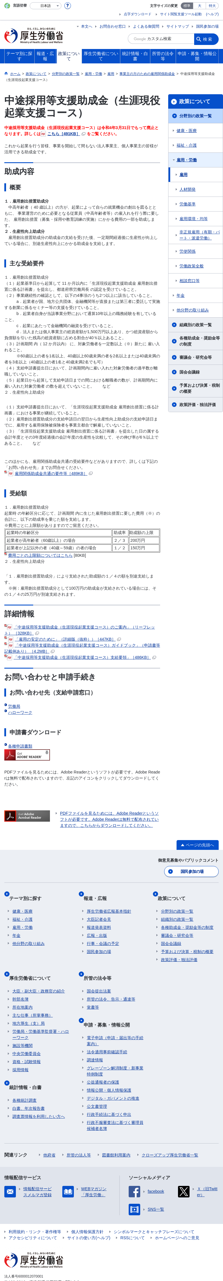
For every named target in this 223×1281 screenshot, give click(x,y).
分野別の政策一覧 (195, 116)
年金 (181, 295)
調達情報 (95, 1036)
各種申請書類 (20, 746)
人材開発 (187, 189)
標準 (186, 6)
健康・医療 (187, 130)
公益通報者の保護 (103, 1059)
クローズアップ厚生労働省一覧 (170, 1131)
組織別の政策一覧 (195, 324)
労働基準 (187, 204)
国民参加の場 (207, 26)
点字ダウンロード (137, 14)
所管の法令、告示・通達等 (111, 983)
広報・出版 (97, 927)
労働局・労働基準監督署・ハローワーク (40, 1018)
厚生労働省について (33, 965)
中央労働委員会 (26, 1037)
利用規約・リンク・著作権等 (35, 1208)
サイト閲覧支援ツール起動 (181, 14)
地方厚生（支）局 (28, 1007)
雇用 (183, 174)
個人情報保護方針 (87, 1208)
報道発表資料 (99, 918)
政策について (194, 101)
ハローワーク (20, 712)
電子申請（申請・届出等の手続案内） (115, 1017)
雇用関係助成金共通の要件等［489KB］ (50, 473)
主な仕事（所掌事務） (32, 999)
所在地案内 (22, 991)
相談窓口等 (189, 280)
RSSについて (132, 1214)
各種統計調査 (24, 1077)
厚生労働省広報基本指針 (109, 902)
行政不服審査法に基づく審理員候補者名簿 (115, 1102)
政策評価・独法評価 (197, 404)
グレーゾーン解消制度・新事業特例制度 (115, 1047)
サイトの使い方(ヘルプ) (88, 1214)
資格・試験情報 (26, 1046)
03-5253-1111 (37, 1265)
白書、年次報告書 (28, 1085)
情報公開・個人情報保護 (109, 1067)
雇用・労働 (187, 160)
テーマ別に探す (28, 893)
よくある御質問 (146, 26)
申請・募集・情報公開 (110, 1004)
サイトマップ (177, 26)
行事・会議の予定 (103, 935)
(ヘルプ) (212, 14)
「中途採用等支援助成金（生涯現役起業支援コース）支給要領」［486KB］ (81, 657)
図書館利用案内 (116, 1131)
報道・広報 (98, 893)
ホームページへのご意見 (177, 1214)
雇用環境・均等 (193, 218)
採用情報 (20, 1054)
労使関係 (187, 251)
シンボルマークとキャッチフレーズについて (154, 1208)
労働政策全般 (191, 266)
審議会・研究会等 (195, 357)
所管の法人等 (79, 1131)
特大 (212, 6)
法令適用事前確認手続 (107, 1028)
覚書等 (93, 991)
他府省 (49, 1131)
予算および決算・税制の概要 (199, 388)
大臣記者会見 (99, 910)
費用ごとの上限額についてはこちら (40, 555)
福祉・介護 (187, 145)
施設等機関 (22, 1029)
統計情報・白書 (28, 1067)
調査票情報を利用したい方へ (38, 1093)
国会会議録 (189, 372)
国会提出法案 (99, 975)
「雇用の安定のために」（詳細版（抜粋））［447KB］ (64, 639)
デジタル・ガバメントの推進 (113, 1075)
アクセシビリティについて (33, 1214)
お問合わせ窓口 (113, 26)
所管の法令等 (101, 965)
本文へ (86, 26)
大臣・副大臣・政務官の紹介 (38, 975)
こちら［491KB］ (63, 133)
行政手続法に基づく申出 (109, 1091)
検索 (208, 38)
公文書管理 (97, 1083)
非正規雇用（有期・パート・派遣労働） (199, 235)
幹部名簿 (20, 983)
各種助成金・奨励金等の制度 (199, 341)
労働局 (14, 706)
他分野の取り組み (193, 310)
